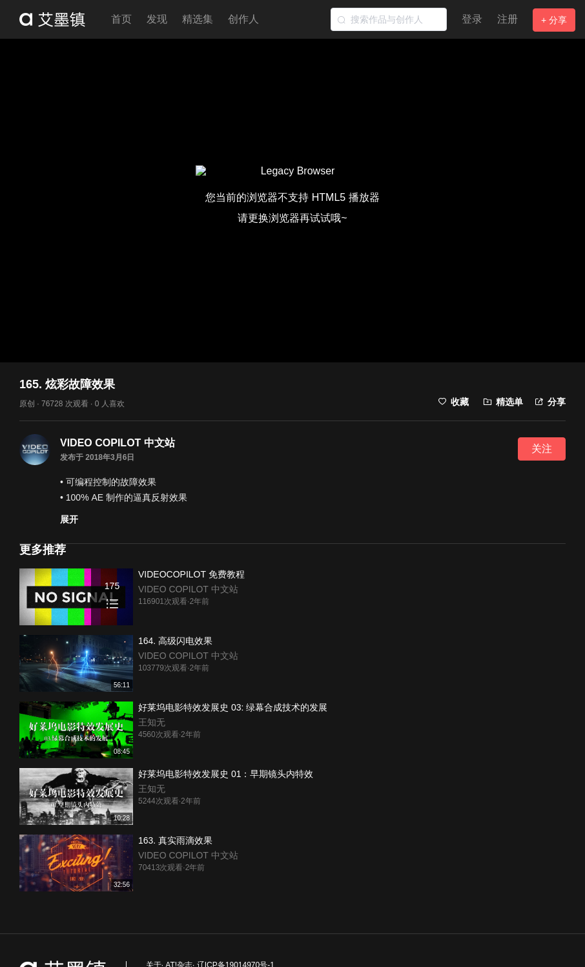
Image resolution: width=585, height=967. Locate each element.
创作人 (243, 19)
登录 (472, 19)
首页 (121, 19)
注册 (507, 19)
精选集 (197, 19)
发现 (157, 19)
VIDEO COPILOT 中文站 (117, 442)
